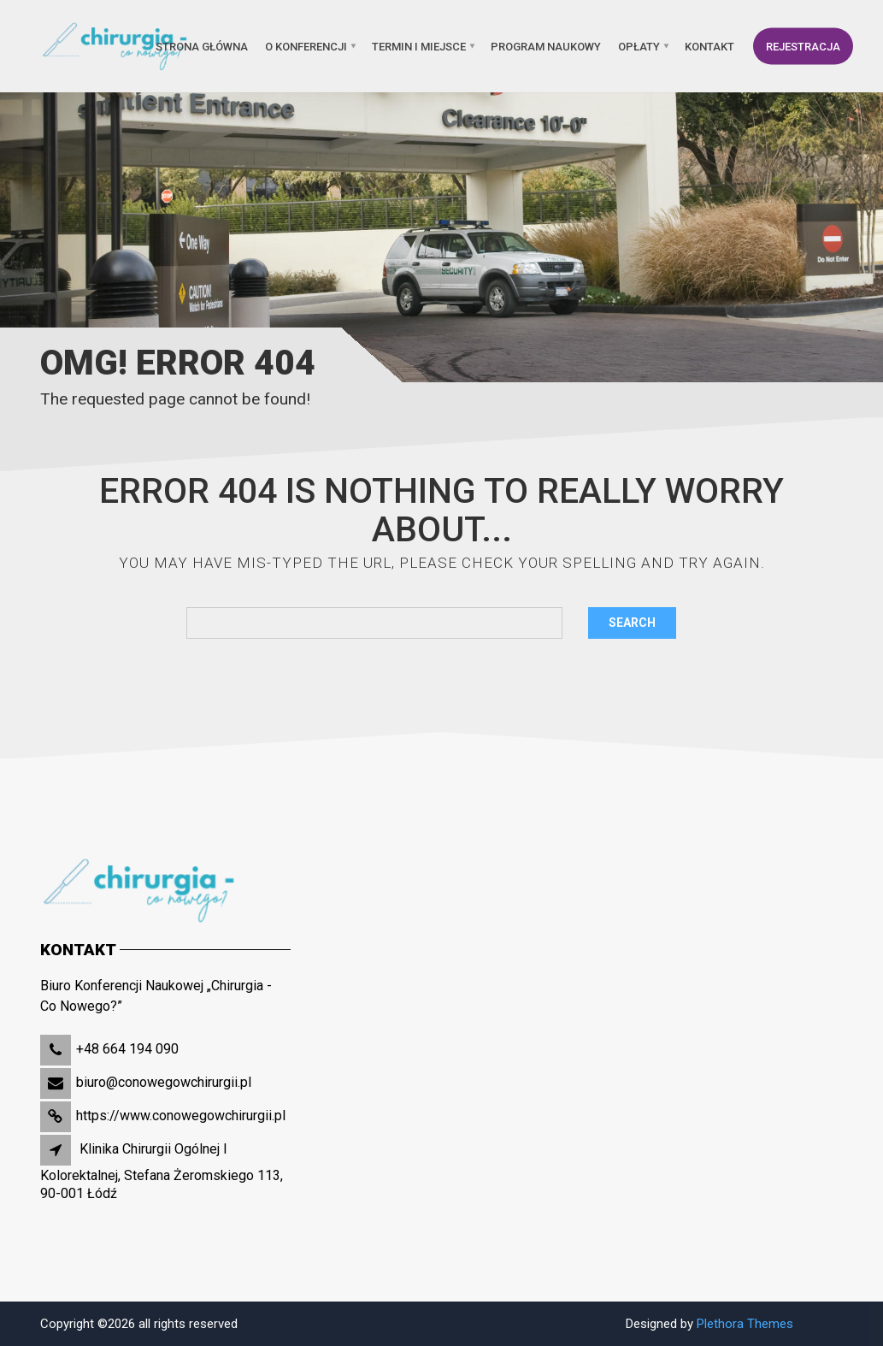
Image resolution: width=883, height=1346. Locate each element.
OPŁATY (639, 45)
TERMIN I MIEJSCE (419, 45)
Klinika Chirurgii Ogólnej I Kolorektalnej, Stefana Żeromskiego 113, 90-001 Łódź (161, 1171)
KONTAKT (709, 45)
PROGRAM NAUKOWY (546, 45)
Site (833, 1323)
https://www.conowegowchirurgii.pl (181, 1115)
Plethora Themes (745, 1323)
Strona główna (202, 45)
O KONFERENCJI (306, 45)
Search (632, 622)
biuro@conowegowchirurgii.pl (163, 1082)
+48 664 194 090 (127, 1049)
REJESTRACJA (803, 45)
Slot (809, 1323)
